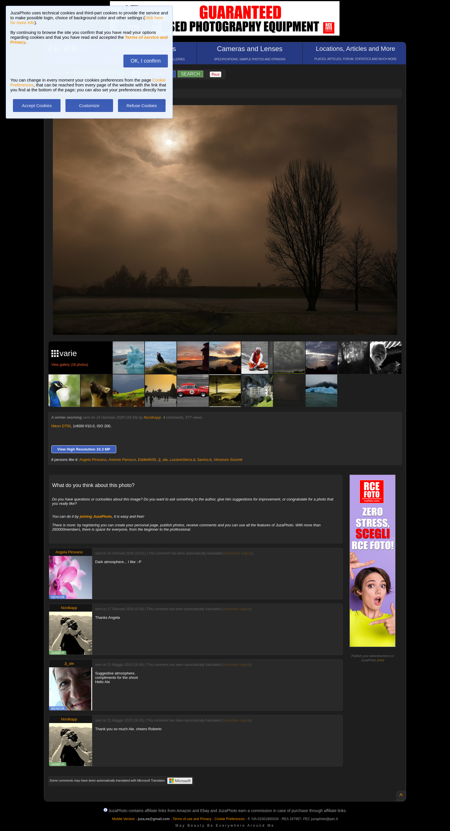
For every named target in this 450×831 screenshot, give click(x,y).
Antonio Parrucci (122, 459)
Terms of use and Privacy (192, 819)
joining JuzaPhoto (96, 516)
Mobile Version (123, 819)
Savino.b (204, 459)
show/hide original (238, 553)
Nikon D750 (61, 426)
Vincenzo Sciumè (228, 459)
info (380, 660)
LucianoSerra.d (182, 459)
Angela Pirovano (92, 459)
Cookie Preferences (229, 819)
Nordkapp (152, 417)
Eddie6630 (147, 459)
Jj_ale (163, 459)
